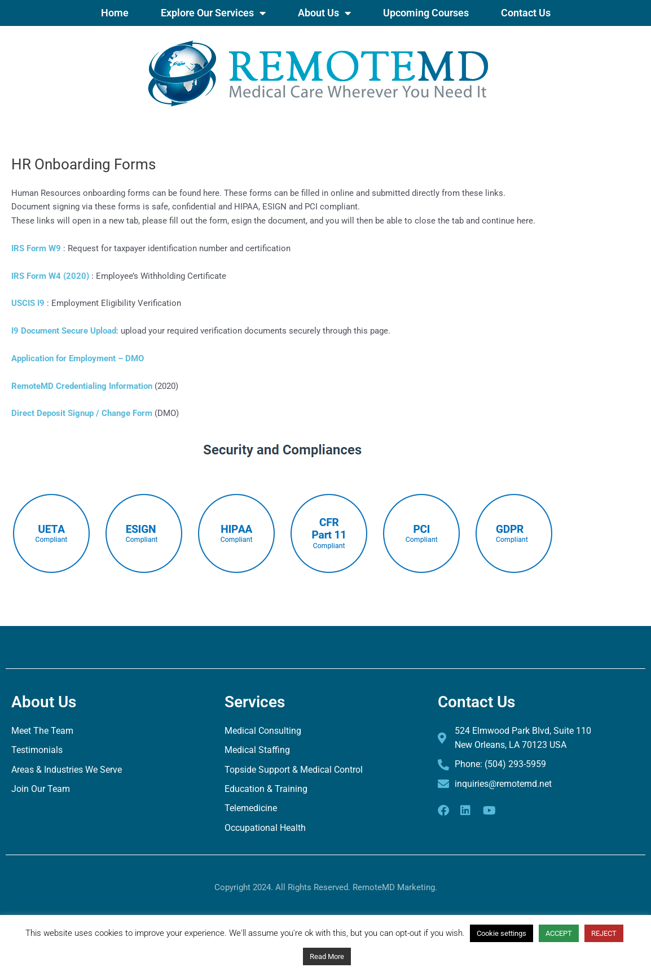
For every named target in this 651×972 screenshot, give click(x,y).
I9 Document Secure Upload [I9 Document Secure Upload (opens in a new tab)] (63, 331)
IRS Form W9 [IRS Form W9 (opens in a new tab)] (36, 248)
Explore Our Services (213, 13)
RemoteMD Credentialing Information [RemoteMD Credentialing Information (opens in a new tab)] (81, 386)
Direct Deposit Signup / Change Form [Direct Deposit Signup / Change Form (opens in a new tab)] (83, 413)
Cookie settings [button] (501, 933)
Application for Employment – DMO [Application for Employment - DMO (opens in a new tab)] (77, 358)
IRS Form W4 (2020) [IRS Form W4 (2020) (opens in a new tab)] (50, 276)
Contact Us (526, 13)
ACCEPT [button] (559, 933)
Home (115, 13)
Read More (327, 956)
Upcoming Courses (426, 13)
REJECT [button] (604, 933)
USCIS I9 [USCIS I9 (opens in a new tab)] (28, 303)
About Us (324, 13)
